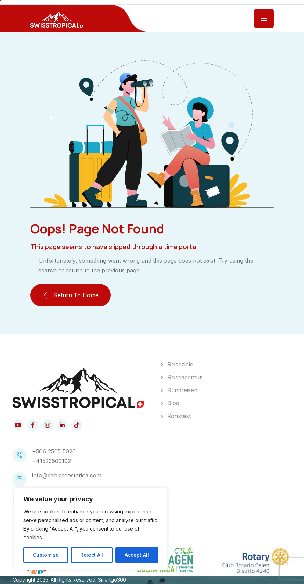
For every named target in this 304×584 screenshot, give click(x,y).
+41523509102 (51, 461)
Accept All (137, 555)
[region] (91, 529)
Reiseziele (180, 364)
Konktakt (179, 416)
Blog (173, 403)
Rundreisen (182, 390)
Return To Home (71, 295)
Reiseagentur (184, 377)
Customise (46, 555)
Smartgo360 (112, 580)
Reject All (91, 555)
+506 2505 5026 (54, 451)
